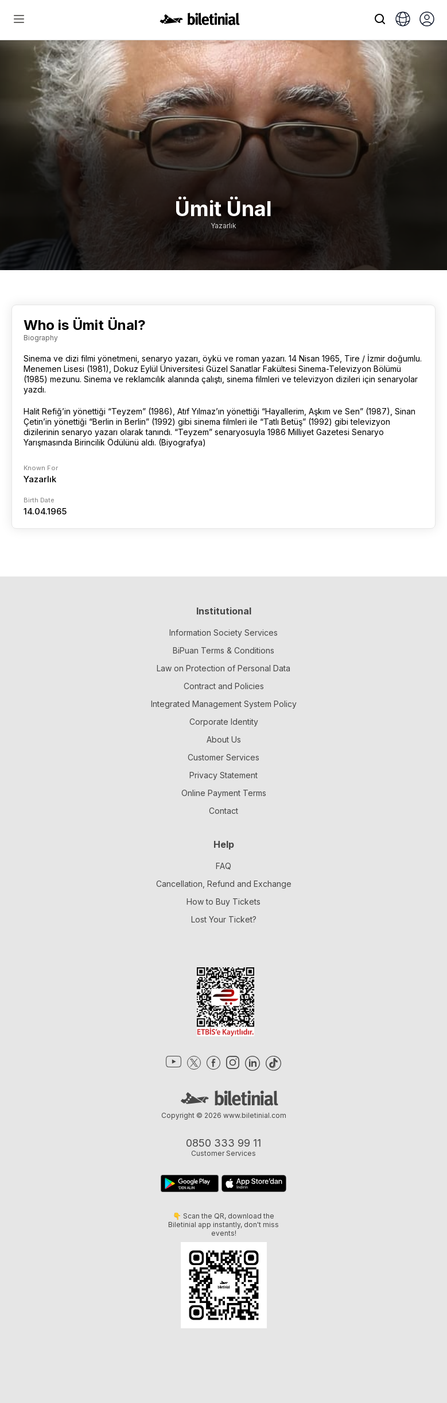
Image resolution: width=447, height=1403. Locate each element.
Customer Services (223, 757)
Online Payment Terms (223, 793)
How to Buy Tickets (223, 901)
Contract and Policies (224, 686)
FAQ (223, 866)
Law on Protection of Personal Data (223, 668)
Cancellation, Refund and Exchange (223, 884)
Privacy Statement (223, 775)
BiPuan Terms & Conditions (223, 650)
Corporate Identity (223, 722)
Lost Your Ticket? (223, 919)
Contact (223, 811)
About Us (224, 739)
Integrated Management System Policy (224, 704)
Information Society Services (223, 632)
